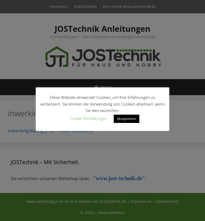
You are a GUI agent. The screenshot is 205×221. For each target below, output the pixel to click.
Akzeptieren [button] (126, 118)
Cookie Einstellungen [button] (88, 118)
